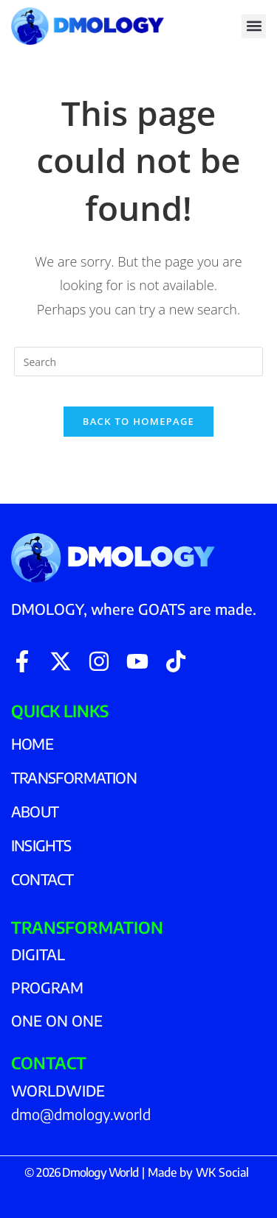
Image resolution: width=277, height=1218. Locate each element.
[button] (254, 26)
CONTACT (42, 879)
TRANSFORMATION (74, 777)
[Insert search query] (139, 361)
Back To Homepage (138, 421)
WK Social (222, 1172)
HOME (32, 743)
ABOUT (34, 811)
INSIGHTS (41, 845)
